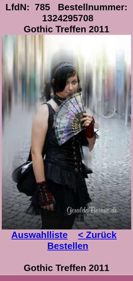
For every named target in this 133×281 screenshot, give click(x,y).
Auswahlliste (39, 234)
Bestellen (67, 246)
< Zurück (97, 234)
